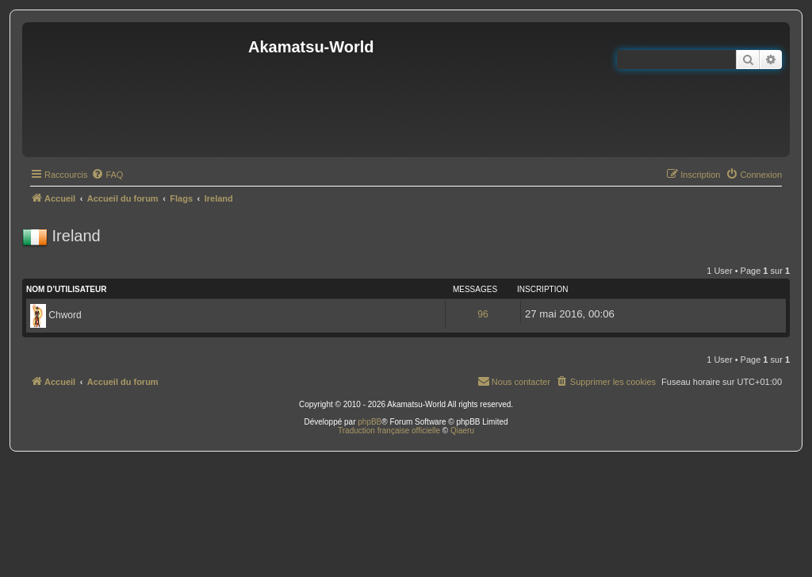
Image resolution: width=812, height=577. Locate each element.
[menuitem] (107, 174)
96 (482, 314)
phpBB (369, 421)
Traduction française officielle (389, 430)
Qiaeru (462, 430)
